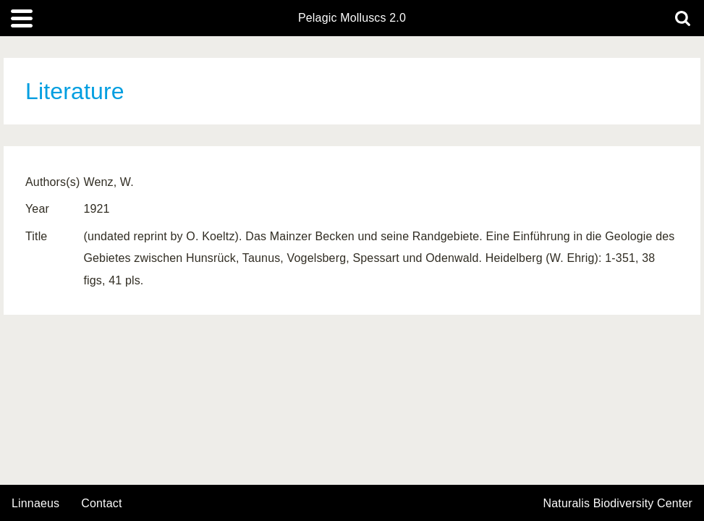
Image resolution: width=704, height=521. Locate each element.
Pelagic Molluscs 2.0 (352, 18)
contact (101, 503)
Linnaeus (35, 503)
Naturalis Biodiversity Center (618, 503)
